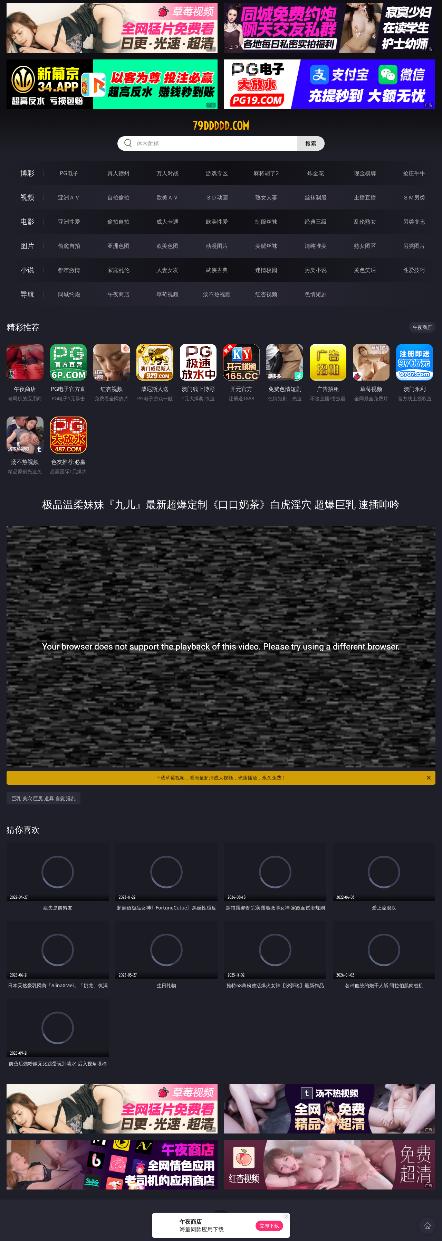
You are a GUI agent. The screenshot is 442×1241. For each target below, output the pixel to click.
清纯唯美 (316, 246)
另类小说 (316, 270)
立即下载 (269, 1225)
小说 (27, 269)
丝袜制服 (316, 197)
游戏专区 (217, 173)
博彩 (27, 173)
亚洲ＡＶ (69, 197)
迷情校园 (266, 270)
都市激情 (69, 270)
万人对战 (167, 173)
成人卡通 (167, 221)
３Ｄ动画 (217, 197)
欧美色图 (167, 246)
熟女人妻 (266, 197)
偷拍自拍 (118, 221)
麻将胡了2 (266, 173)
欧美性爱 (217, 221)
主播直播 (365, 197)
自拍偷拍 (118, 197)
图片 (27, 245)
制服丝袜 (266, 221)
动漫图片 (217, 246)
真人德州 (118, 173)
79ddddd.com (221, 126)
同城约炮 (69, 294)
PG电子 (69, 173)
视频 (27, 197)
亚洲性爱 (69, 221)
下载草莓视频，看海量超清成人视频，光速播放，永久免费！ (294, 778)
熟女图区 (365, 246)
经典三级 (316, 221)
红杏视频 (266, 294)
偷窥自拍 (69, 246)
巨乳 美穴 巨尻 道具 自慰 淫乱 (43, 798)
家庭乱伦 (118, 270)
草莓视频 (167, 294)
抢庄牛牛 (414, 173)
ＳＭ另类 (414, 197)
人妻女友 (167, 270)
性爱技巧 (414, 270)
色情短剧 (316, 294)
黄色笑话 (365, 270)
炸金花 (315, 173)
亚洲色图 (118, 246)
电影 (27, 221)
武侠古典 (217, 270)
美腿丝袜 (266, 246)
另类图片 (414, 246)
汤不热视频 (217, 294)
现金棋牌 (365, 173)
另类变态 (414, 221)
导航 (27, 294)
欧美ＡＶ (167, 197)
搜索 (310, 143)
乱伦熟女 (365, 221)
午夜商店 (118, 294)
